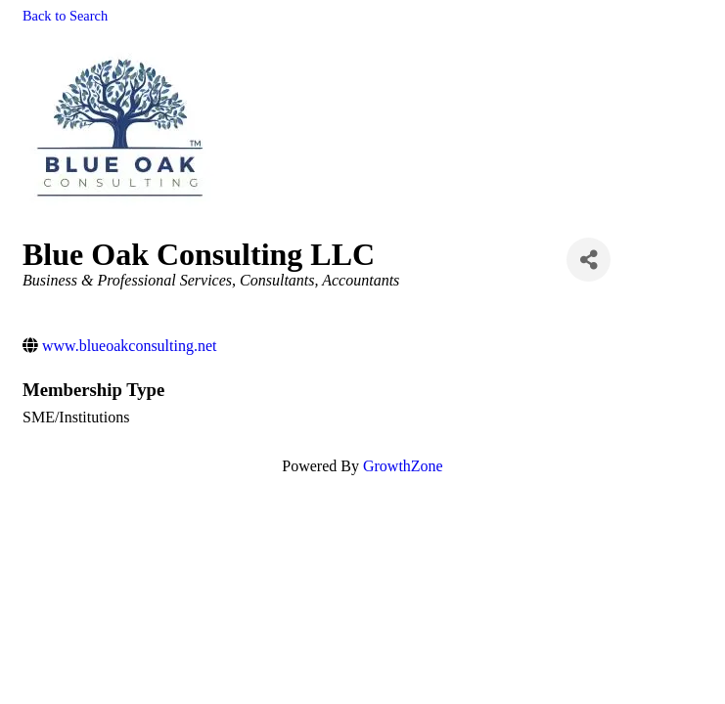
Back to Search (65, 15)
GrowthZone (403, 466)
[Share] (588, 260)
